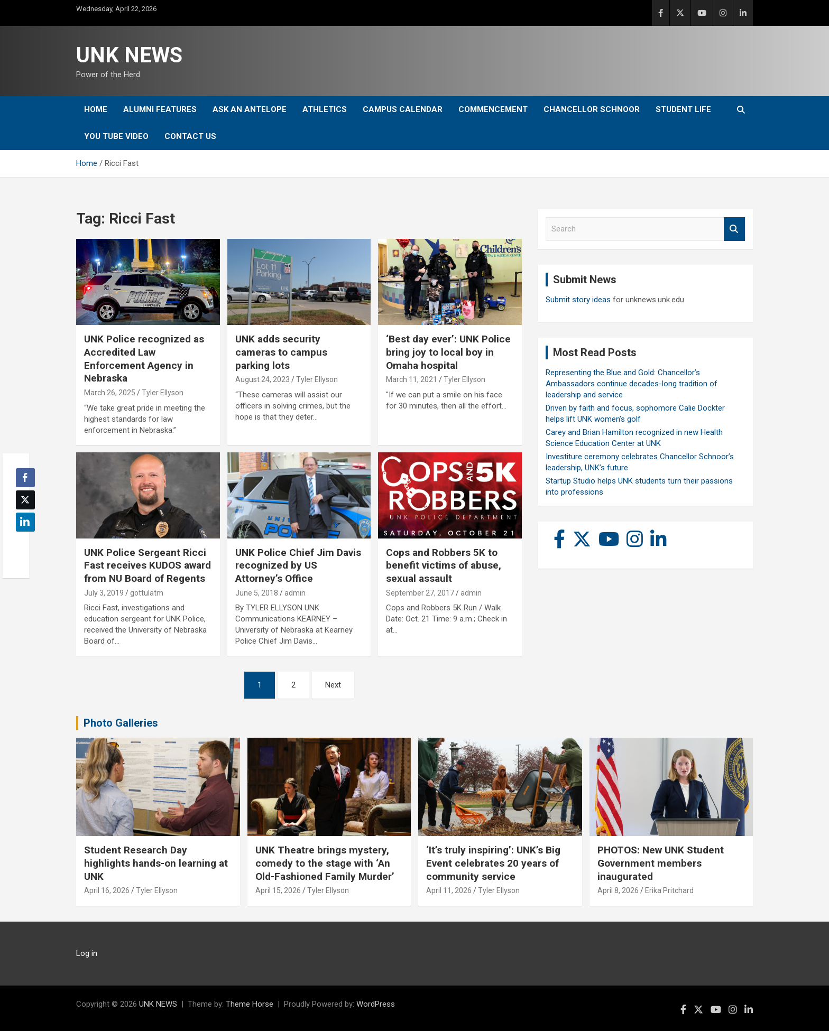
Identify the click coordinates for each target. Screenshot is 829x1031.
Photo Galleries (121, 723)
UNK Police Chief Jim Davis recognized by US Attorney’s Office (298, 565)
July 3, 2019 (104, 593)
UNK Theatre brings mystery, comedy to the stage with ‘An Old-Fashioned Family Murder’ (324, 863)
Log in (86, 953)
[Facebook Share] (25, 477)
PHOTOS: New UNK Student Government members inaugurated (660, 863)
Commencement (493, 109)
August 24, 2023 (262, 379)
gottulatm (146, 593)
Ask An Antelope (250, 109)
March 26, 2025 (109, 392)
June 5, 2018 (256, 593)
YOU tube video (116, 136)
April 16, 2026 (107, 890)
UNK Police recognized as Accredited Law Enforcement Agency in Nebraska (144, 358)
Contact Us (190, 136)
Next (333, 685)
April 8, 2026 (618, 890)
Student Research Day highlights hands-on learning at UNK (156, 863)
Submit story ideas (578, 299)
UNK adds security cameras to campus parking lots (281, 352)
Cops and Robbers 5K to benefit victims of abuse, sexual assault (443, 565)
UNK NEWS (129, 55)
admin (295, 593)
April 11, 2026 (449, 890)
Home (95, 109)
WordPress (375, 1004)
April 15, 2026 (278, 890)
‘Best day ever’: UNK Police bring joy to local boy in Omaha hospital (448, 352)
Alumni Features (160, 109)
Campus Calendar (403, 109)
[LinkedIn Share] (25, 522)
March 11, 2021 (411, 379)
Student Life (683, 109)
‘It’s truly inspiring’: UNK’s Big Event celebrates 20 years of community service (493, 863)
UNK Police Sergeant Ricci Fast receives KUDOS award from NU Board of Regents (147, 565)
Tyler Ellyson (162, 392)
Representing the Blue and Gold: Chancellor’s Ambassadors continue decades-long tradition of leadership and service (631, 384)
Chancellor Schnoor (592, 109)
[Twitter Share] (25, 499)
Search (734, 229)
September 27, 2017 (420, 593)
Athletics (324, 109)
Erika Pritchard (669, 890)
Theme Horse (249, 1004)
